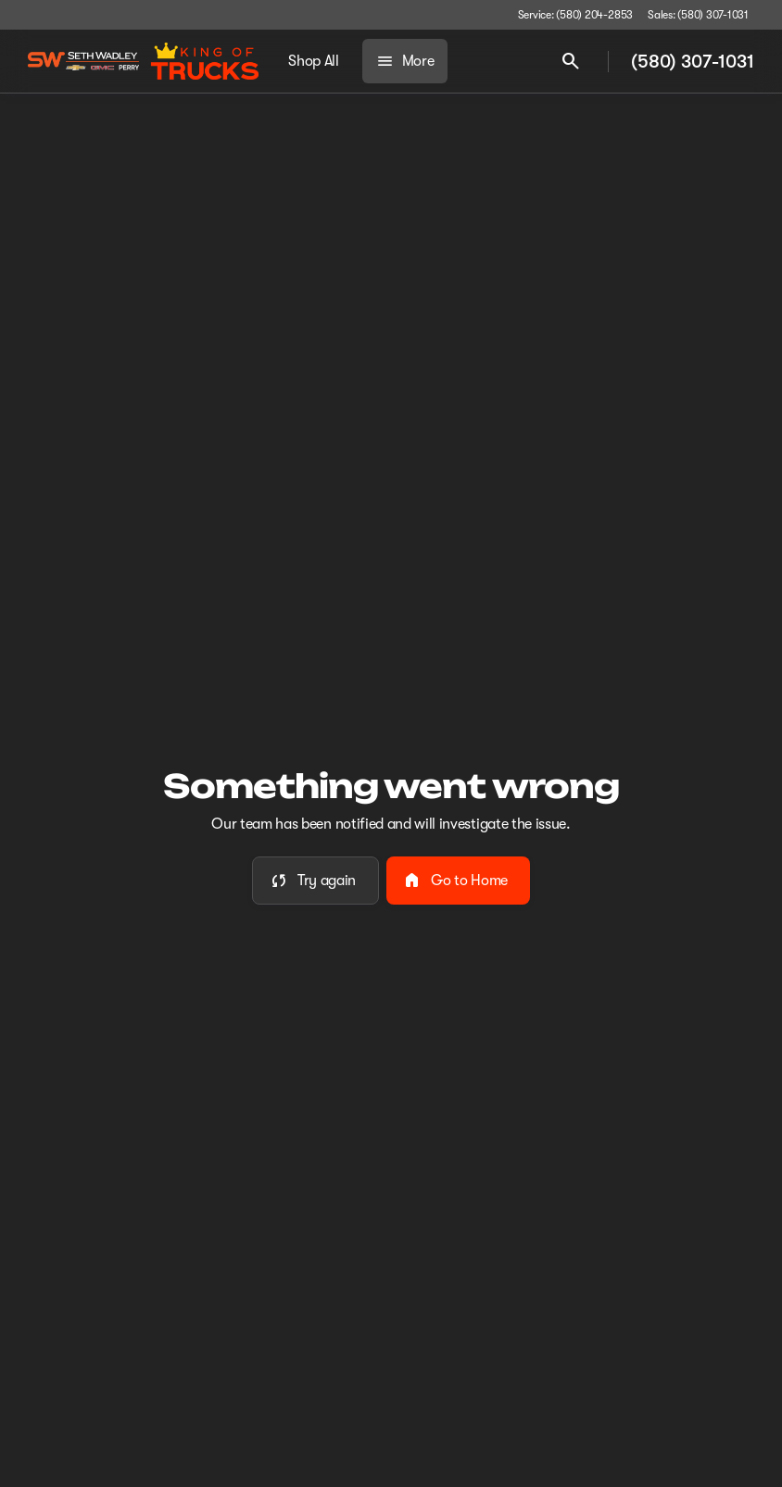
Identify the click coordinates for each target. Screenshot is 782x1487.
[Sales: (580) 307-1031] (698, 15)
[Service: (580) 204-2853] (575, 15)
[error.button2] (458, 880)
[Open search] (571, 61)
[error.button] (315, 880)
